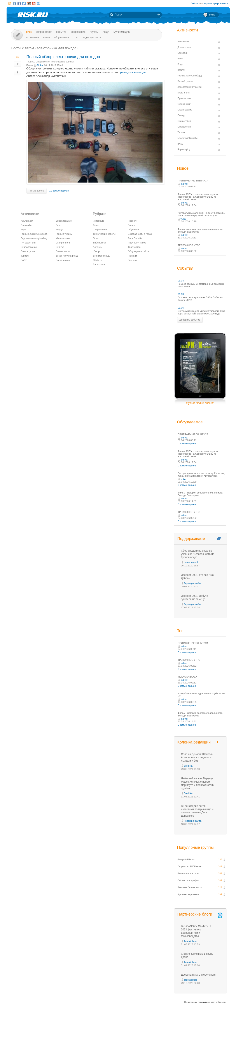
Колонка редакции (194, 742)
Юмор (96, 251)
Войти (194, 3)
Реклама (133, 260)
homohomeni (191, 562)
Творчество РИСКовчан (189, 866)
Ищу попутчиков (137, 242)
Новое (46, 37)
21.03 (181, 294)
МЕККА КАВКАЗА (187, 676)
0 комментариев (187, 443)
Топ (75, 37)
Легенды (98, 247)
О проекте (134, 1030)
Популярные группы (195, 847)
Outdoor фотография (188, 880)
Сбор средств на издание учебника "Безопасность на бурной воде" (197, 554)
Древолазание (64, 220)
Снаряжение (78, 31)
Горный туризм (64, 234)
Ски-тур (60, 247)
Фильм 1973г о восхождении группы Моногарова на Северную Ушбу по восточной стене (198, 197)
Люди (106, 31)
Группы (94, 31)
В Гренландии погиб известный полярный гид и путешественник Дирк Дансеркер (197, 810)
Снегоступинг (28, 251)
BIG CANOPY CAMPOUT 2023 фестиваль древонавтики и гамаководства (196, 931)
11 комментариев (59, 190)
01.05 (181, 307)
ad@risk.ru (221, 1002)
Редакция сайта (192, 583)
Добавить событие (190, 319)
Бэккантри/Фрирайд (67, 255)
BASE (24, 260)
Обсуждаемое (61, 37)
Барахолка (99, 264)
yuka (183, 218)
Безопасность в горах (140, 234)
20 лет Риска (137, 1035)
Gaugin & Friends (186, 859)
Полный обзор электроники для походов (63, 57)
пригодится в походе (132, 72)
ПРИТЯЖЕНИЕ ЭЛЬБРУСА (193, 180)
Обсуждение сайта (138, 251)
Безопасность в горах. (189, 873)
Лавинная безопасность (190, 887)
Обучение (133, 229)
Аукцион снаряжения (188, 894)
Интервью (98, 220)
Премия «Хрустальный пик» (157, 1030)
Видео (131, 225)
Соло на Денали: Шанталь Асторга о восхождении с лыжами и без (197, 757)
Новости (132, 220)
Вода (23, 229)
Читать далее (36, 190)
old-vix (184, 184)
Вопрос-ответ (44, 31)
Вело (58, 225)
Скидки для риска (91, 37)
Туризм (30, 61)
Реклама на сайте (185, 1030)
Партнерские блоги (200, 914)
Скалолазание (29, 247)
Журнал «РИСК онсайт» (210, 1030)
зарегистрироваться (216, 3)
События (61, 31)
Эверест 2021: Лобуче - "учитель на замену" (195, 597)
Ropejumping (63, 260)
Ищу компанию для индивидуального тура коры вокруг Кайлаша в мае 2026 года (201, 312)
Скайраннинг (63, 242)
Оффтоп (97, 260)
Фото (95, 225)
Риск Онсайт (135, 238)
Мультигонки (63, 238)
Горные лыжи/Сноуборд (34, 234)
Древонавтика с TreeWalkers (198, 974)
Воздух (60, 229)
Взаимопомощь (101, 255)
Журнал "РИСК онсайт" (200, 403)
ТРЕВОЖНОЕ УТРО (189, 245)
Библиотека (99, 242)
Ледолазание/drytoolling (34, 238)
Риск (29, 31)
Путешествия (28, 242)
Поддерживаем (191, 539)
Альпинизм (27, 220)
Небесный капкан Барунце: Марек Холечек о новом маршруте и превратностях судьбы (197, 783)
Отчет (96, 238)
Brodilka (188, 765)
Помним (132, 255)
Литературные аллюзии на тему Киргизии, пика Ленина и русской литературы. (201, 214)
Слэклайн (26, 225)
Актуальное (32, 37)
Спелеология (63, 251)
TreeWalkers (191, 941)
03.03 (181, 280)
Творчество (134, 247)
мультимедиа (122, 31)
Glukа (40, 65)
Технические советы (62, 61)
